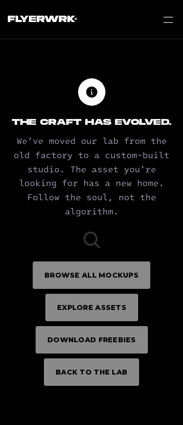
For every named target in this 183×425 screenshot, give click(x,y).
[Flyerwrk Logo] (41, 19)
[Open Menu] (168, 19)
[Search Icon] (92, 240)
